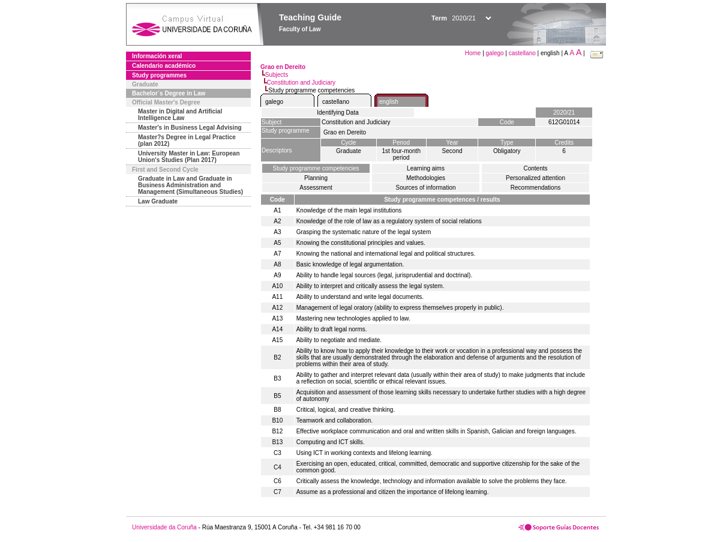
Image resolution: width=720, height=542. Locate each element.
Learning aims (426, 168)
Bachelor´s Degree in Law (168, 93)
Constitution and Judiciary (301, 82)
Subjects (276, 74)
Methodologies (425, 178)
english (388, 101)
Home (473, 53)
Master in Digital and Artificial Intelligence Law (180, 114)
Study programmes (159, 75)
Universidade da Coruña (164, 527)
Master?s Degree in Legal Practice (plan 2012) (187, 140)
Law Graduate (158, 201)
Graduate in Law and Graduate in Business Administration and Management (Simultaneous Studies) (190, 185)
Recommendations (535, 187)
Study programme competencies (316, 168)
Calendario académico (164, 65)
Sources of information (425, 187)
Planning (316, 178)
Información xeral (157, 56)
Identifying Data (338, 112)
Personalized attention (535, 178)
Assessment (315, 187)
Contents (535, 168)
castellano (522, 53)
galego (495, 53)
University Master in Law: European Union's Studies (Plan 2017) (189, 156)
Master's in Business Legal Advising (190, 127)
